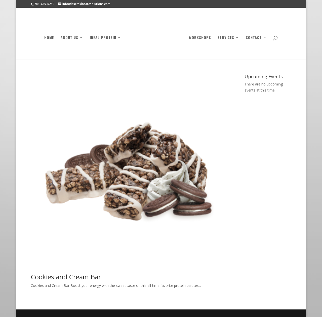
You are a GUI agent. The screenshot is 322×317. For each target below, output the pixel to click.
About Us (69, 38)
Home (49, 38)
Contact (254, 38)
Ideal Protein (103, 38)
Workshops (200, 38)
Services (226, 38)
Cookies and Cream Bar (66, 276)
